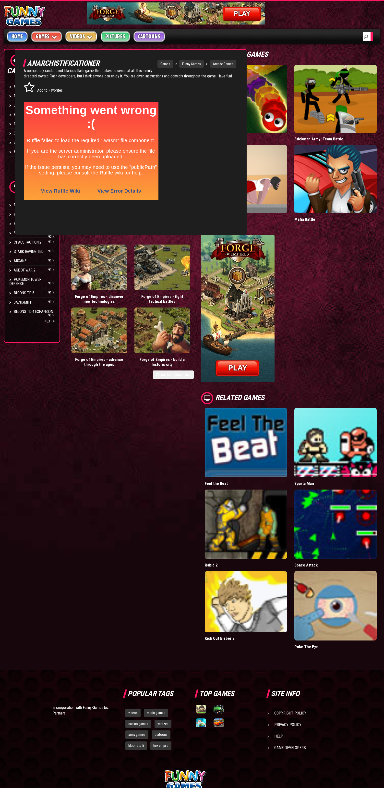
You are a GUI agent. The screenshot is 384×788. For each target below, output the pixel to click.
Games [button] (46, 36)
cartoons (161, 679)
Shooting (22, 105)
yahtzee (162, 668)
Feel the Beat (243, 450)
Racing (19, 124)
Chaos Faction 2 (27, 242)
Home (17, 36)
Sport (19, 133)
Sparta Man (317, 450)
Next (50, 321)
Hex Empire (23, 223)
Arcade (20, 86)
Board (19, 151)
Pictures (115, 36)
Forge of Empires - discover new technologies (87, 273)
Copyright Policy (290, 657)
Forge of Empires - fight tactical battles (125, 273)
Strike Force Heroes (31, 233)
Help (278, 680)
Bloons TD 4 (24, 205)
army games (136, 679)
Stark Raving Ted (29, 251)
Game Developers (290, 692)
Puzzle (20, 96)
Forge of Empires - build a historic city (201, 273)
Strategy (22, 142)
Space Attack (319, 520)
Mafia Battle (318, 197)
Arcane (20, 261)
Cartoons (149, 36)
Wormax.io (240, 127)
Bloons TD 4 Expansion (33, 311)
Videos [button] (81, 36)
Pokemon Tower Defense (25, 281)
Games (139, 64)
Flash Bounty (26, 214)
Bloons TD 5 (24, 293)
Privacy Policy (287, 668)
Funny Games (165, 64)
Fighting (21, 114)
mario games (156, 657)
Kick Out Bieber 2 (246, 583)
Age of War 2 (24, 270)
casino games (138, 668)
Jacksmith (23, 302)
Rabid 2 (237, 520)
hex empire (160, 690)
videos (133, 657)
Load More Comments (200, 289)
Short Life (240, 197)
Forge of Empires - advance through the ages (163, 273)
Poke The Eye (319, 590)
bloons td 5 (136, 690)
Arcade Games (197, 64)
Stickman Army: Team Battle (332, 127)
